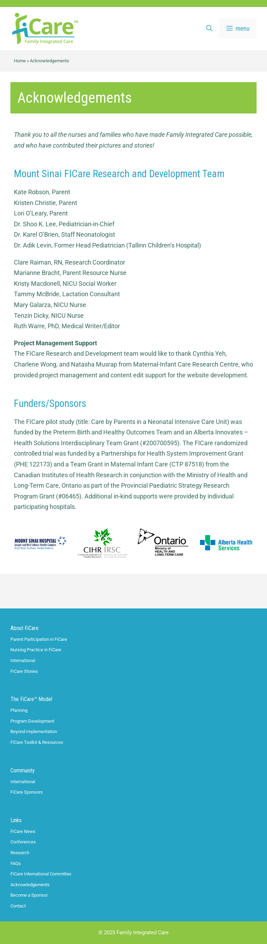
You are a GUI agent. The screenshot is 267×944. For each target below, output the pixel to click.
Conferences (23, 841)
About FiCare (24, 628)
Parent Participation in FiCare (38, 639)
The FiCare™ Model (31, 699)
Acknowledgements (30, 884)
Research (19, 852)
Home (20, 60)
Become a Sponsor (29, 895)
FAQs (15, 863)
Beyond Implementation (33, 731)
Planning (18, 710)
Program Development (32, 721)
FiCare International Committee (40, 873)
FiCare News (22, 831)
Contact (18, 905)
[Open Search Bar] (209, 28)
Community (22, 770)
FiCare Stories (24, 671)
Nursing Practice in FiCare (35, 649)
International (22, 660)
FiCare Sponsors (26, 792)
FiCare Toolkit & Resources (36, 742)
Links (16, 820)
